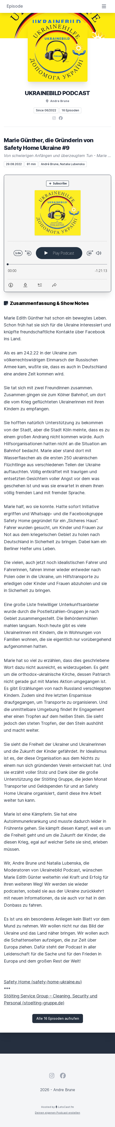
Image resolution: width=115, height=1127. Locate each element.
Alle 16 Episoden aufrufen (57, 1018)
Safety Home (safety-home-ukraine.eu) (43, 981)
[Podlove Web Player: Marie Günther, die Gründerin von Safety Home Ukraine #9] (57, 233)
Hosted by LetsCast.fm (57, 1107)
